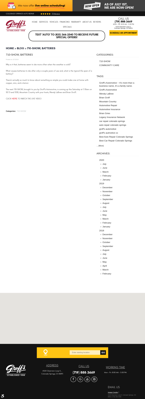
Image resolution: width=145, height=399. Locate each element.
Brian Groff (104, 97)
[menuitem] (34, 22)
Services (43, 22)
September (108, 199)
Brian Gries (104, 113)
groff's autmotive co (108, 133)
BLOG (20, 48)
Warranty (76, 22)
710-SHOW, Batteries (41, 48)
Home (34, 22)
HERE (14, 99)
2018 (101, 230)
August (106, 203)
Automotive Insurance (109, 109)
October (106, 195)
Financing (65, 22)
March (106, 172)
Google (80, 379)
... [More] (100, 146)
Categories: (105, 54)
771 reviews (56, 14)
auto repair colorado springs (112, 125)
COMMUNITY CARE (109, 65)
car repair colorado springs (112, 121)
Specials (67, 27)
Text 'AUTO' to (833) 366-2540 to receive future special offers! (66, 36)
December (108, 187)
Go (103, 352)
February (107, 175)
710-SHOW (21, 111)
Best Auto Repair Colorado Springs (116, 137)
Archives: (103, 153)
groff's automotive (107, 129)
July (104, 164)
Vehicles (54, 22)
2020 (101, 160)
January (106, 179)
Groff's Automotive (108, 90)
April (105, 266)
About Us (87, 22)
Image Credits (113, 392)
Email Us (114, 387)
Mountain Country (107, 101)
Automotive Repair (108, 105)
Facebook (73, 379)
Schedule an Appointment (123, 33)
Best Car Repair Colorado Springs (115, 140)
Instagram (94, 379)
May (105, 215)
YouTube (87, 379)
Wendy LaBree (106, 94)
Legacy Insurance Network (112, 117)
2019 (101, 183)
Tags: (100, 76)
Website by (121, 389)
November (108, 191)
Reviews (97, 22)
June (105, 168)
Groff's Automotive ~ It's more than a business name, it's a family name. (116, 84)
